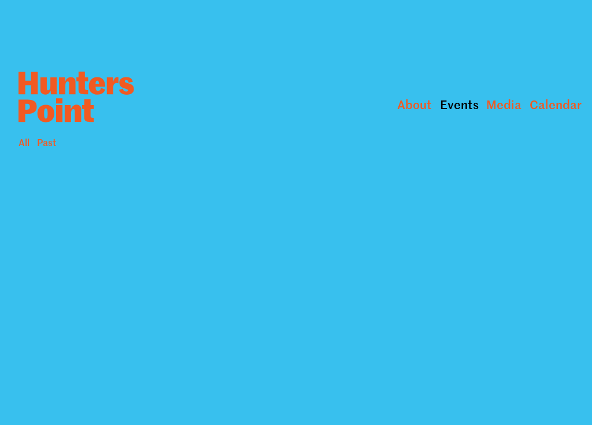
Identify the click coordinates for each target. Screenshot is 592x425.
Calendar (556, 104)
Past (46, 142)
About (414, 104)
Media (503, 104)
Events (459, 104)
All (23, 142)
